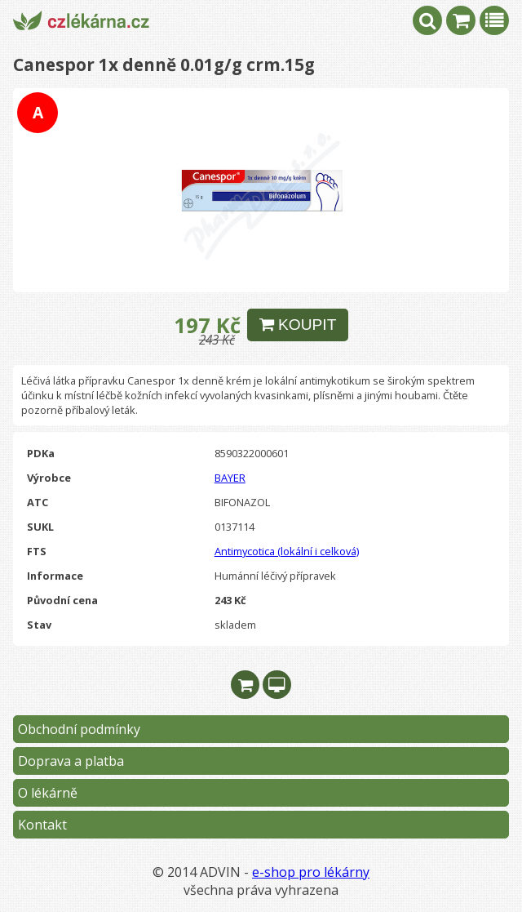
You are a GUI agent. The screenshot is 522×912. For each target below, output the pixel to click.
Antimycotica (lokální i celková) (287, 551)
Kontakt (42, 825)
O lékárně (47, 793)
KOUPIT (298, 324)
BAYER (230, 477)
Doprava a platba (71, 761)
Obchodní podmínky (79, 729)
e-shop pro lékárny (310, 872)
